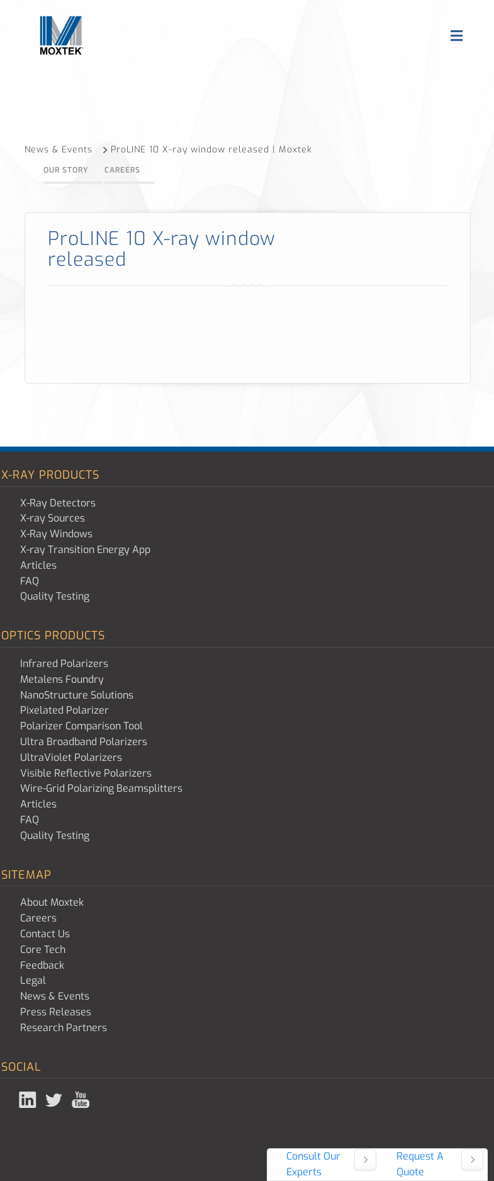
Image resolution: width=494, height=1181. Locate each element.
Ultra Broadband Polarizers (83, 741)
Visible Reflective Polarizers (86, 773)
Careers (122, 170)
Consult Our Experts (313, 1164)
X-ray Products (50, 474)
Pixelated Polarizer (64, 710)
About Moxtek (52, 902)
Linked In (29, 1100)
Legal (33, 980)
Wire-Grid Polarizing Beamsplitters (101, 788)
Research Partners (63, 1027)
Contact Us (45, 933)
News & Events (66, 150)
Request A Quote (420, 1164)
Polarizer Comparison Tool (81, 726)
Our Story (65, 170)
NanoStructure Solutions (76, 695)
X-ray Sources (52, 518)
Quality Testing (54, 596)
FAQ (29, 581)
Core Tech (42, 949)
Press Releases (55, 1011)
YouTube (82, 1100)
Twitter (55, 1100)
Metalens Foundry (62, 679)
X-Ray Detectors (58, 503)
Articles (38, 565)
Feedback (42, 965)
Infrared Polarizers (64, 663)
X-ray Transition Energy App (85, 549)
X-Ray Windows (56, 533)
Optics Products (53, 635)
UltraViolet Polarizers (71, 757)
